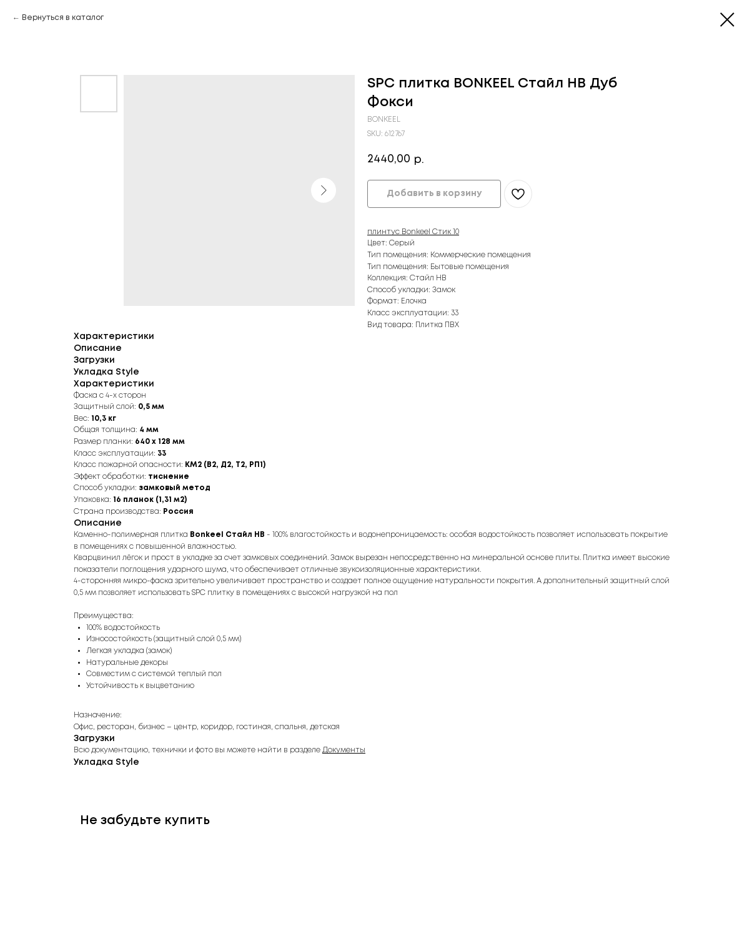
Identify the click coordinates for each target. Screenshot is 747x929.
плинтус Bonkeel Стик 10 (413, 232)
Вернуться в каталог (63, 17)
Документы (343, 750)
